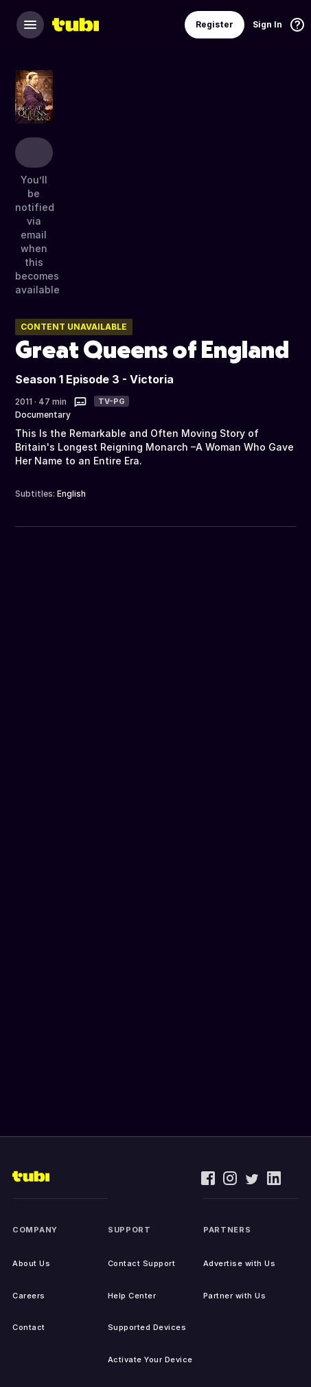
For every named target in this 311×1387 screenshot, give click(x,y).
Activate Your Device (150, 1359)
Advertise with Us (239, 1263)
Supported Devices (147, 1327)
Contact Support (142, 1263)
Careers (28, 1295)
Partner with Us (234, 1295)
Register (214, 24)
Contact (28, 1327)
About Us (31, 1263)
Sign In (267, 24)
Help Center (132, 1295)
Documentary (43, 414)
